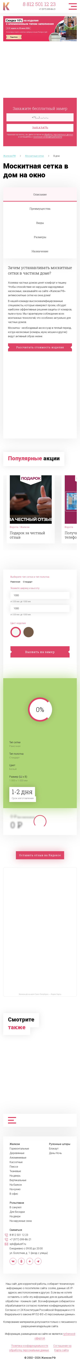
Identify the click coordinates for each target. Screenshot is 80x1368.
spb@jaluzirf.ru (18, 1244)
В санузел (15, 1207)
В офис (14, 1194)
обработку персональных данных (58, 134)
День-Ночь (55, 1153)
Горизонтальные (19, 1148)
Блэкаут (53, 1148)
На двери (15, 1216)
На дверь (15, 1175)
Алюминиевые (18, 1157)
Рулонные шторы (59, 1144)
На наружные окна (21, 1221)
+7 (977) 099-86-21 (47, 9)
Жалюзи (15, 1144)
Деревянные (17, 1153)
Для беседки (17, 1212)
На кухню (15, 1189)
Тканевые (15, 1171)
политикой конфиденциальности (47, 137)
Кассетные (16, 1162)
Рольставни (17, 1203)
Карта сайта (61, 1350)
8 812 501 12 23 (39, 4)
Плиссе (14, 1166)
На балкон (16, 1185)
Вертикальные (18, 1180)
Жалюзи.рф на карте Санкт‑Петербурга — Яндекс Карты (40, 994)
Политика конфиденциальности (29, 1345)
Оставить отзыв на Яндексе (40, 855)
